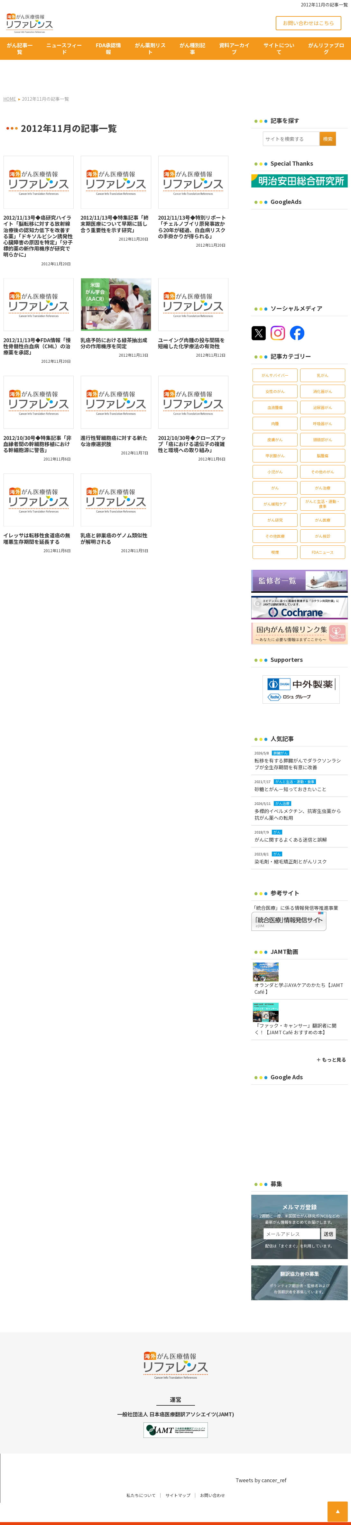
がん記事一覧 (19, 48)
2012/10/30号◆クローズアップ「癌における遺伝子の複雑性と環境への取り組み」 (192, 425)
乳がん (322, 356)
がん (275, 469)
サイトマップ (177, 1477)
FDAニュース (323, 533)
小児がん (275, 453)
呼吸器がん (322, 404)
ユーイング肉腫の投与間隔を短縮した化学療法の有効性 (191, 324)
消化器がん (322, 372)
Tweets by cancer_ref (261, 1462)
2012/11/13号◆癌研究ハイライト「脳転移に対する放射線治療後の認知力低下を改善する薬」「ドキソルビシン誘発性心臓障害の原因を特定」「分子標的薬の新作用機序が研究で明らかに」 (38, 217)
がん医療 (322, 501)
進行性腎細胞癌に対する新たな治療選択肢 (113, 422)
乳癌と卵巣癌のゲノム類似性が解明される (113, 520)
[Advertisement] (301, 234)
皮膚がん (275, 421)
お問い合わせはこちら (308, 23)
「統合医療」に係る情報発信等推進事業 (294, 889)
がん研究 (275, 501)
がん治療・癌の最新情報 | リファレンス (78, 1514)
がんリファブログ (326, 48)
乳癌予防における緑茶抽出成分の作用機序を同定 (113, 324)
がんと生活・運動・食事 (322, 485)
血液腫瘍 (275, 388)
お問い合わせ (212, 1477)
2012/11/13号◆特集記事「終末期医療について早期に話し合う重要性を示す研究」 (114, 205)
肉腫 (275, 404)
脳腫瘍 (322, 437)
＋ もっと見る (331, 1041)
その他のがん (322, 453)
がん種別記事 (192, 48)
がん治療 (322, 469)
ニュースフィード (64, 48)
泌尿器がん (322, 388)
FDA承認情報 (108, 48)
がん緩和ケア (275, 485)
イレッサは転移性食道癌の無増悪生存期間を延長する (36, 520)
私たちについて (141, 1477)
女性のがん (275, 372)
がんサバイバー (275, 356)
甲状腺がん (275, 437)
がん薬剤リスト (150, 48)
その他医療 (275, 517)
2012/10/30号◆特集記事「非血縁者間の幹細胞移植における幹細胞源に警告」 (37, 425)
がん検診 (322, 517)
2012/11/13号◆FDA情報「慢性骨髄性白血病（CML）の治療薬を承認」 (37, 327)
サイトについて (278, 48)
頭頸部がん (322, 421)
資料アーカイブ (234, 48)
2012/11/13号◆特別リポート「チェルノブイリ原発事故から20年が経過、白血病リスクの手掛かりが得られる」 (192, 208)
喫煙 (275, 533)
